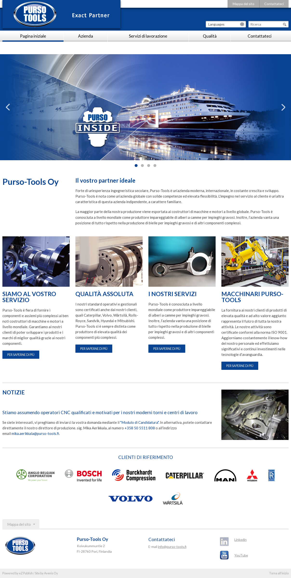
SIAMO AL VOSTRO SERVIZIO (29, 297)
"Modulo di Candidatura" (139, 422)
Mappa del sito (243, 4)
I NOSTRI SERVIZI (172, 294)
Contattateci (274, 4)
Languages (216, 24)
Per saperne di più (20, 355)
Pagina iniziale (33, 36)
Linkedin (240, 540)
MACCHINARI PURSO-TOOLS (252, 297)
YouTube (241, 555)
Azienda (85, 36)
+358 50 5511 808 (140, 428)
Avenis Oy (51, 573)
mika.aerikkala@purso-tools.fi (35, 433)
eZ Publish (26, 573)
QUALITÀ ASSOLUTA (104, 294)
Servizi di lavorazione (148, 36)
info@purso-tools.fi (172, 547)
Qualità (210, 36)
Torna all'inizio (279, 573)
